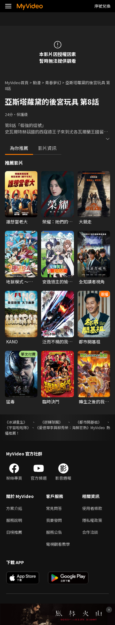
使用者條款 (92, 508)
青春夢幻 (53, 82)
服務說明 (14, 520)
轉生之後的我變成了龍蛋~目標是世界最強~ (94, 402)
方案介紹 (14, 508)
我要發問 (54, 520)
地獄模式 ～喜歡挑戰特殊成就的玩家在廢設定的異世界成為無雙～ (21, 282)
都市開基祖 (89, 342)
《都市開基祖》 (89, 422)
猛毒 (10, 402)
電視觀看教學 (58, 544)
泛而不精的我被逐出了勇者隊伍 (57, 342)
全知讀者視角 (92, 282)
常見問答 (54, 508)
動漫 (37, 82)
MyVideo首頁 (17, 82)
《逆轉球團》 (51, 422)
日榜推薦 (14, 532)
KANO (12, 342)
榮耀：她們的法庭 (57, 222)
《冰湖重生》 (16, 422)
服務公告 (54, 532)
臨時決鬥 (50, 402)
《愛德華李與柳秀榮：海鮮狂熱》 (62, 427)
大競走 (85, 222)
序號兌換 (102, 6)
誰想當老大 (17, 222)
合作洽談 (90, 532)
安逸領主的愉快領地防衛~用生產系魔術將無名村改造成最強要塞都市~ (57, 282)
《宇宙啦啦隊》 (18, 427)
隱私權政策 (92, 520)
